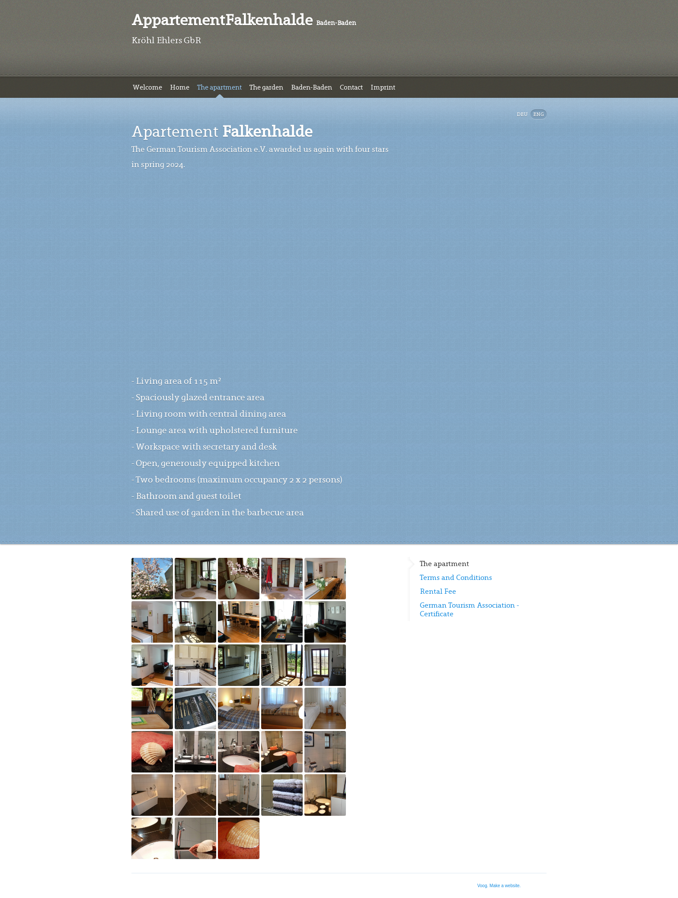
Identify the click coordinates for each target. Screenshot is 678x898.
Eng (538, 114)
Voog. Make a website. (499, 885)
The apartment (219, 87)
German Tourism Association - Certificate (469, 609)
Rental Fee (438, 591)
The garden (266, 87)
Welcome (147, 87)
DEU (522, 114)
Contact (351, 87)
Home (179, 87)
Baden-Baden (311, 87)
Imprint (383, 87)
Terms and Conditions (456, 577)
